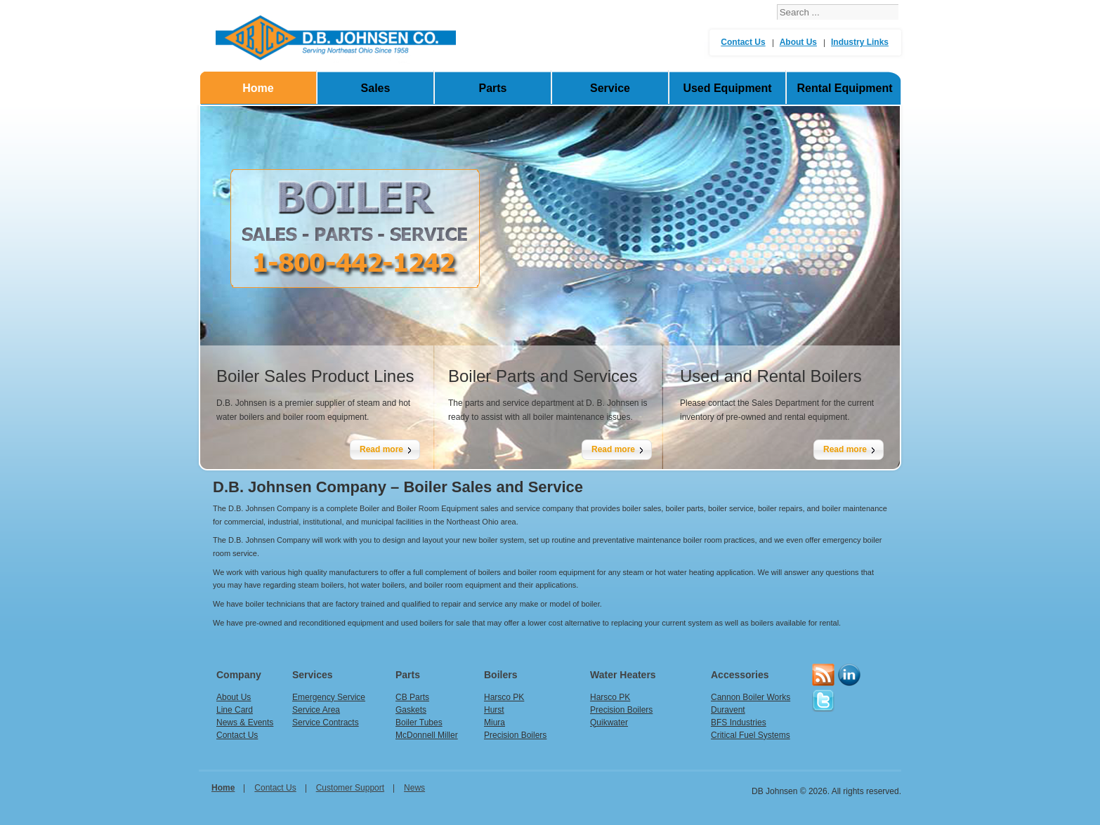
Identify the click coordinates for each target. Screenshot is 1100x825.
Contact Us (743, 42)
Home (257, 88)
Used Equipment (727, 88)
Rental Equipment (844, 88)
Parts (492, 88)
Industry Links (860, 42)
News (414, 788)
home (223, 788)
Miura (494, 722)
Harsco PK (504, 697)
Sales (376, 88)
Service (610, 88)
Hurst (494, 710)
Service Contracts (325, 722)
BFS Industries (738, 722)
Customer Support (350, 788)
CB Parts (412, 697)
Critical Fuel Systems (750, 735)
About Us (798, 42)
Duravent (728, 710)
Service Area (316, 710)
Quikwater (609, 722)
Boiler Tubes (419, 722)
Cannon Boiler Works (750, 697)
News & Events (244, 722)
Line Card (234, 710)
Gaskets (410, 710)
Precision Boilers (515, 735)
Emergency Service (328, 697)
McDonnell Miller (426, 735)
